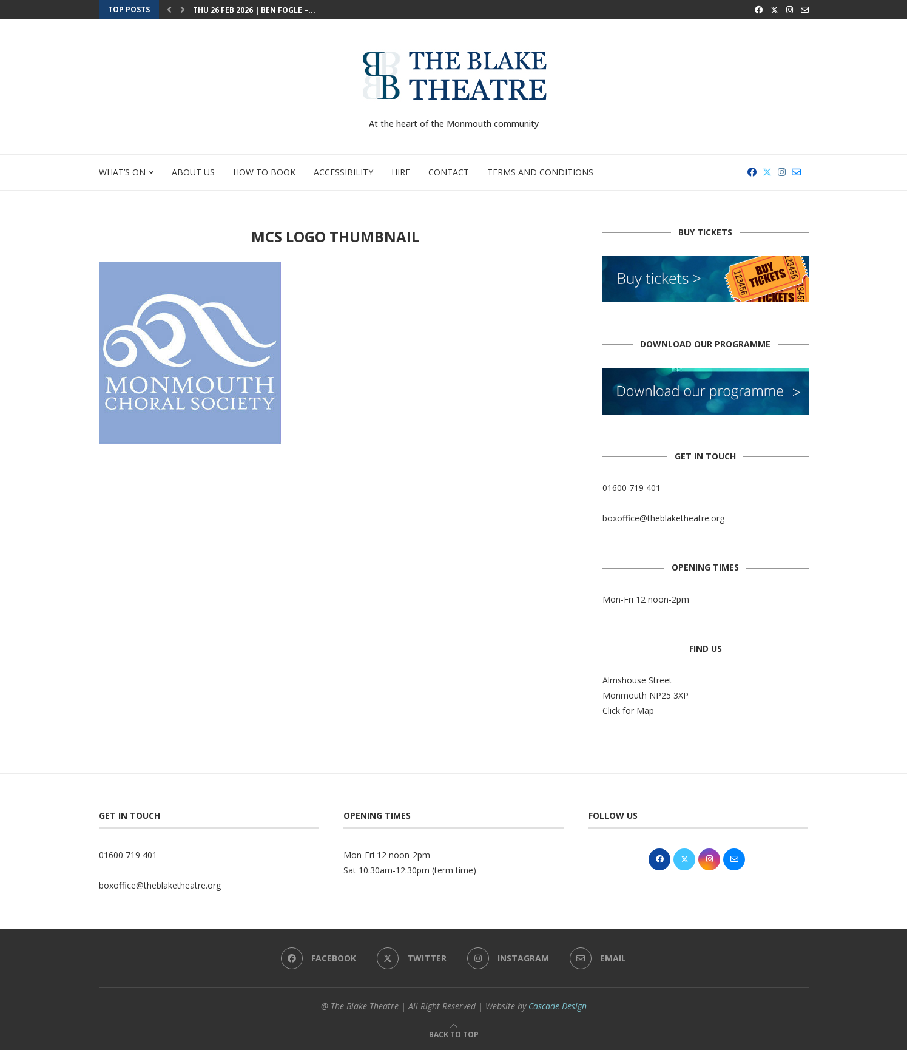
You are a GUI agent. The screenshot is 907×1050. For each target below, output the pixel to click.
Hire (400, 172)
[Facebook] (759, 9)
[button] (169, 9)
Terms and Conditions (540, 172)
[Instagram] (789, 9)
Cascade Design (557, 1006)
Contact (448, 172)
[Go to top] (454, 1034)
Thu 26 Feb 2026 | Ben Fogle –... (254, 10)
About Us (193, 172)
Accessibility (343, 172)
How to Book (264, 172)
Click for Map (628, 710)
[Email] (805, 9)
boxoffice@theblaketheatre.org (663, 518)
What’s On (122, 172)
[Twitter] (774, 9)
